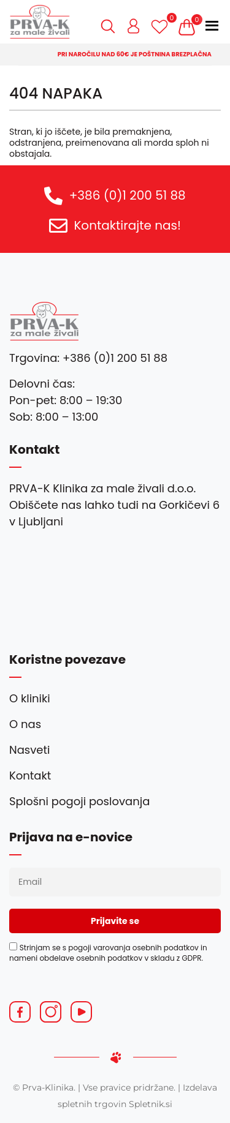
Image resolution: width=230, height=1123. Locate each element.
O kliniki (29, 698)
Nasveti (29, 749)
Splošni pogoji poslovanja (79, 801)
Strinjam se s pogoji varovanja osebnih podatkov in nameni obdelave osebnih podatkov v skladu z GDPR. (108, 952)
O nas (25, 724)
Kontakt (30, 775)
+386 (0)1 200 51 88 (127, 195)
